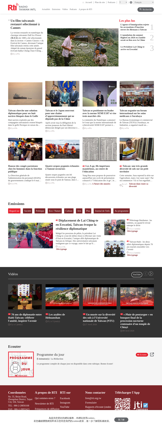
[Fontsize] (123, 2)
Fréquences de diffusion (47, 409)
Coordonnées (17, 392)
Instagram (65, 402)
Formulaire (91, 402)
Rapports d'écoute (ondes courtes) (98, 408)
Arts (79, 211)
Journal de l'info (102, 211)
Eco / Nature (54, 211)
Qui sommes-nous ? (45, 398)
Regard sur (14, 211)
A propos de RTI (46, 392)
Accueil (89, 2)
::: (83, 2)
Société (27, 211)
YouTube (137, 274)
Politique (40, 211)
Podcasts (112, 2)
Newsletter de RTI (44, 403)
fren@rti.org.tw (93, 398)
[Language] (143, 2)
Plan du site (101, 2)
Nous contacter (95, 392)
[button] (151, 273)
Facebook (65, 398)
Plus (88, 211)
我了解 (121, 419)
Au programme (121, 211)
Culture (68, 211)
